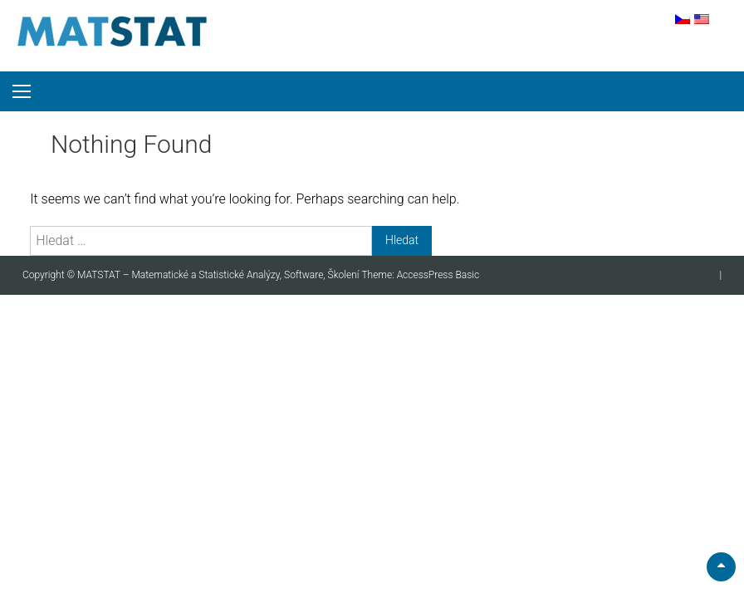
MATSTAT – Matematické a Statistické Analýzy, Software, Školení (219, 275)
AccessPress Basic (438, 275)
